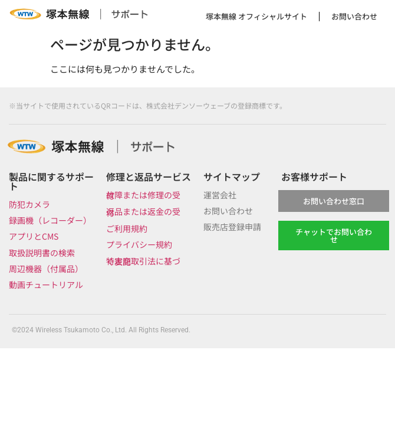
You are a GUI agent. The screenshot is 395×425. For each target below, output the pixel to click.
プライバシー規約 (139, 244)
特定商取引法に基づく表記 (143, 261)
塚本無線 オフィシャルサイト (256, 16)
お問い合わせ (354, 16)
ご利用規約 (126, 228)
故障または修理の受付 (143, 195)
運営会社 (219, 195)
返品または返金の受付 (143, 211)
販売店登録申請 (232, 227)
